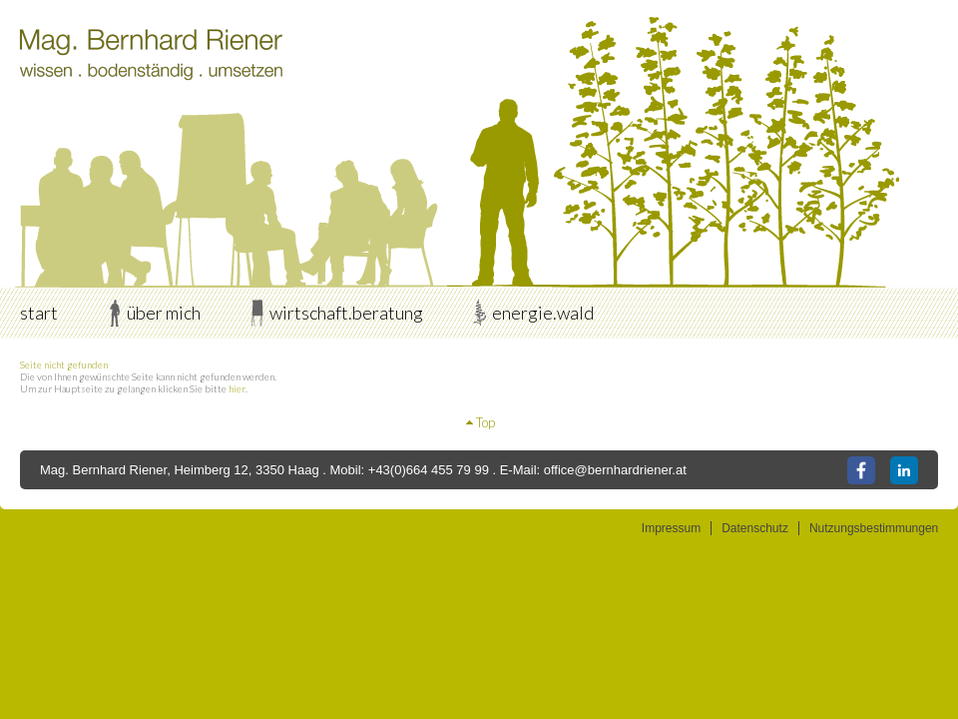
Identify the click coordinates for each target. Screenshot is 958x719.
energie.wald (543, 313)
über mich (164, 313)
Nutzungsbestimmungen (873, 528)
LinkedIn (904, 470)
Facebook (861, 470)
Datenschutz (754, 528)
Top (485, 422)
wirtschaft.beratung (346, 313)
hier (237, 388)
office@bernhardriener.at (615, 469)
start (39, 313)
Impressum (671, 528)
